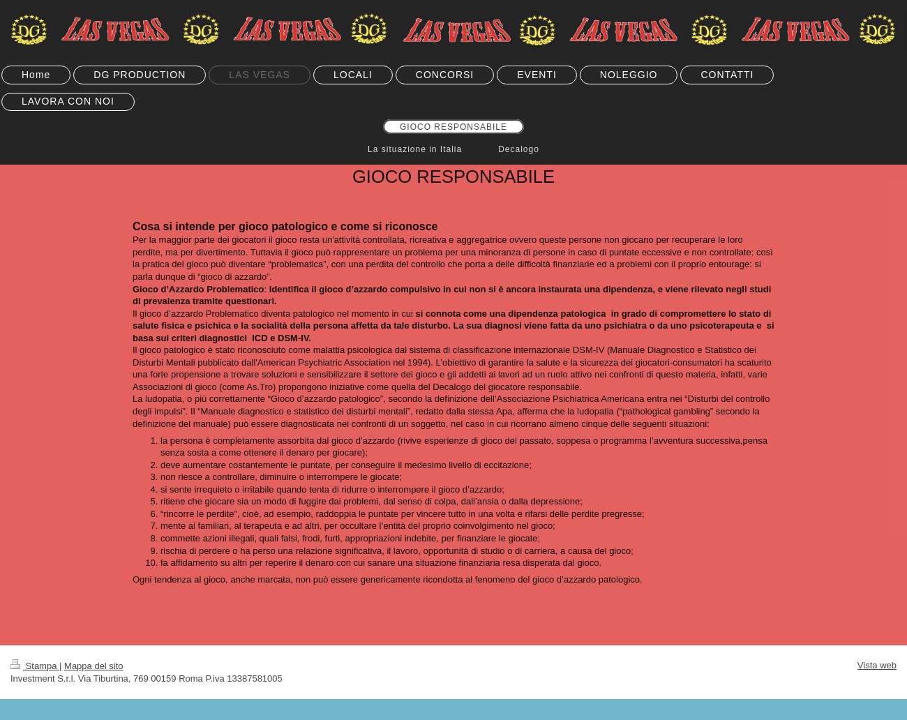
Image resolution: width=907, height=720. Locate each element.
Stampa (34, 666)
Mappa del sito (93, 666)
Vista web (877, 665)
